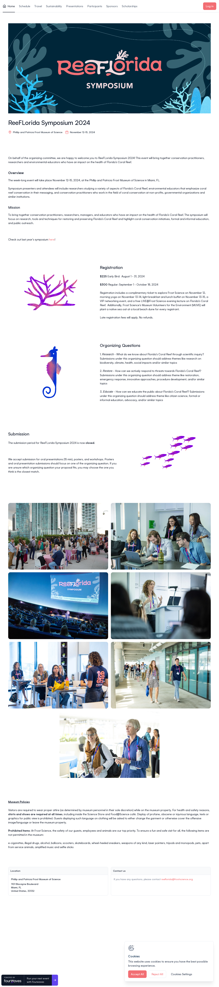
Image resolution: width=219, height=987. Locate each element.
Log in (210, 6)
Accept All (137, 974)
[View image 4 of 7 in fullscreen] (161, 605)
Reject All (157, 974)
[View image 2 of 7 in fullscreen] (161, 536)
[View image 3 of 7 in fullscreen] (58, 605)
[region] (169, 961)
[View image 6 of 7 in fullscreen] (161, 675)
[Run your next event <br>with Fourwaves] (55, 980)
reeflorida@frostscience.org (177, 879)
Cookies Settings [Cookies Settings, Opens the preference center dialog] (181, 974)
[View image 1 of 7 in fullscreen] (58, 536)
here (52, 239)
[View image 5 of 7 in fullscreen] (58, 675)
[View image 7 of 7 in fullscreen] (109, 744)
